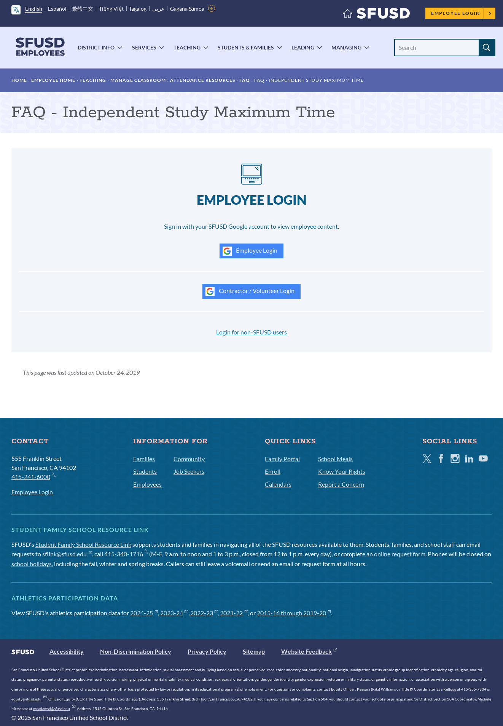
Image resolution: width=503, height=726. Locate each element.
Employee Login (461, 13)
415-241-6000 (33, 476)
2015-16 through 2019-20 (294, 612)
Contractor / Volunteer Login (249, 291)
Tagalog (137, 8)
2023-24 (174, 612)
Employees (147, 484)
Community (189, 458)
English (33, 8)
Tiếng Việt (111, 8)
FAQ (244, 80)
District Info (96, 47)
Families (144, 458)
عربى (158, 8)
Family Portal (282, 458)
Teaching (187, 47)
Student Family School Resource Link (83, 544)
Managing (346, 47)
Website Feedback (309, 651)
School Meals (335, 458)
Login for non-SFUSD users (251, 332)
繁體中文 (82, 8)
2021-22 (234, 612)
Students (145, 471)
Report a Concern (341, 484)
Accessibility (66, 651)
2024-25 (144, 612)
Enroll (272, 471)
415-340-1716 (126, 553)
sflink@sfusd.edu (67, 553)
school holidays (31, 563)
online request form (399, 553)
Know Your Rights (341, 471)
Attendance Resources (202, 80)
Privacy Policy (207, 651)
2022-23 (204, 612)
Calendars (278, 484)
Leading (302, 47)
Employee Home (53, 80)
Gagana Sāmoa (187, 8)
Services (144, 47)
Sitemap (254, 651)
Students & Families (246, 47)
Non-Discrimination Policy (135, 651)
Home (19, 80)
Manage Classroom (138, 80)
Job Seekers (189, 471)
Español (57, 8)
